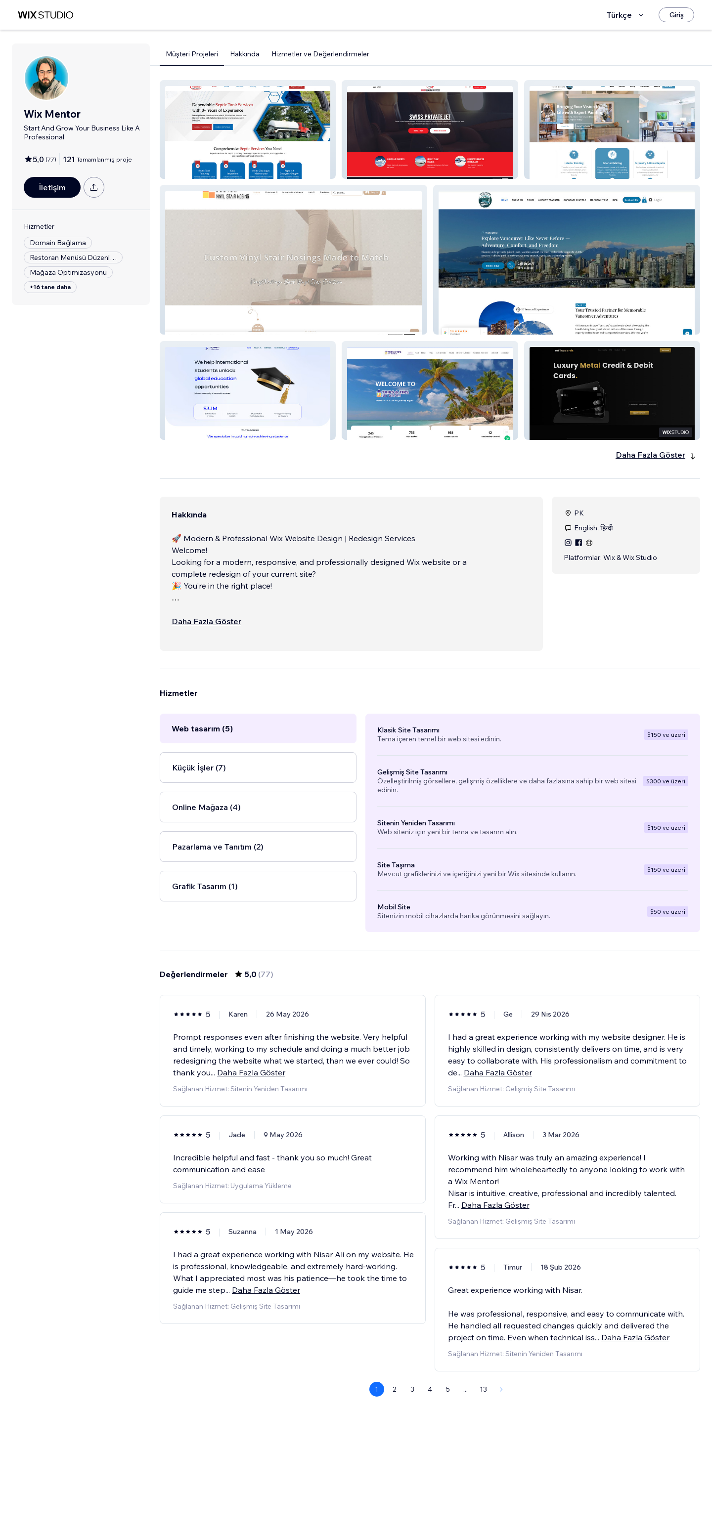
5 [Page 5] (448, 1389)
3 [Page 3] (412, 1389)
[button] (248, 129)
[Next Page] (501, 1389)
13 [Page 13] (483, 1389)
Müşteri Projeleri (192, 53)
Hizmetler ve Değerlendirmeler (320, 53)
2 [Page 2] (395, 1389)
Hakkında (245, 53)
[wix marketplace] (45, 15)
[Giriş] (676, 14)
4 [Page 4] (430, 1389)
